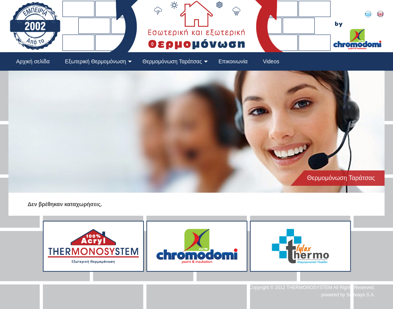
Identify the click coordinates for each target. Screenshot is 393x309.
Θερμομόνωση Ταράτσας (175, 61)
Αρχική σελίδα (33, 61)
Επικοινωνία (233, 61)
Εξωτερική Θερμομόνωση (98, 61)
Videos (271, 61)
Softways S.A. (360, 294)
